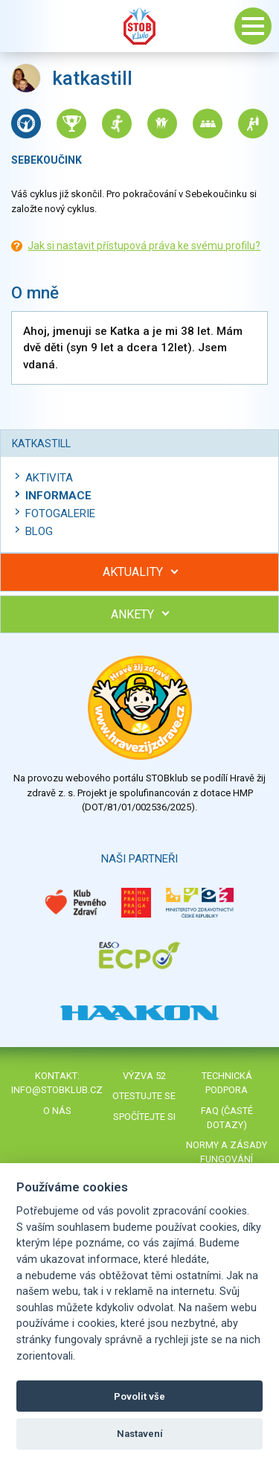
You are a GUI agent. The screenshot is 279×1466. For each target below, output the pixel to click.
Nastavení (140, 1433)
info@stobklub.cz (57, 1089)
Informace (58, 495)
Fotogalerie (60, 513)
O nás (57, 1110)
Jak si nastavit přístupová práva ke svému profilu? (144, 246)
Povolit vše (139, 1396)
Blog (39, 531)
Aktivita (49, 477)
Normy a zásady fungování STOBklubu (226, 1159)
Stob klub (140, 26)
